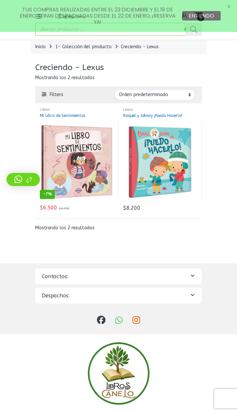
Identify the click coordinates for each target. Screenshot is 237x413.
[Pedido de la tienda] (155, 89)
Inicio (40, 41)
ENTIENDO (201, 16)
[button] (23, 179)
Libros (45, 104)
